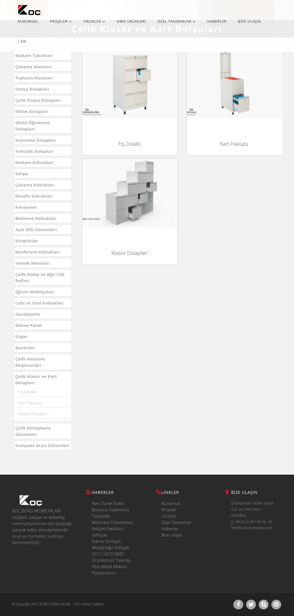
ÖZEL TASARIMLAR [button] (177, 21)
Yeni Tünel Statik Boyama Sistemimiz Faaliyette (110, 509)
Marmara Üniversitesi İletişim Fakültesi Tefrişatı (112, 528)
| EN (22, 41)
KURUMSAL (28, 21)
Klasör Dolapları (33, 413)
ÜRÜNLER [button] (94, 21)
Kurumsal (170, 503)
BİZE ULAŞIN (249, 21)
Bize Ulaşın (171, 535)
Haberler (169, 528)
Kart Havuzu (30, 403)
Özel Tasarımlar (176, 522)
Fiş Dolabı (27, 392)
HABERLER (217, 21)
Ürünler (168, 516)
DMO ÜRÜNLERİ (131, 21)
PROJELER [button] (61, 21)
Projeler (169, 509)
